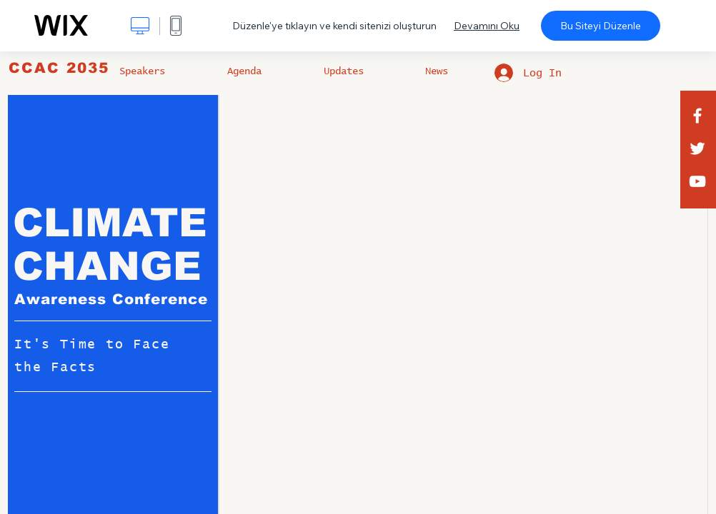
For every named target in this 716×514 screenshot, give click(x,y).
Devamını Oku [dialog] (486, 25)
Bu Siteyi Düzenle (600, 25)
